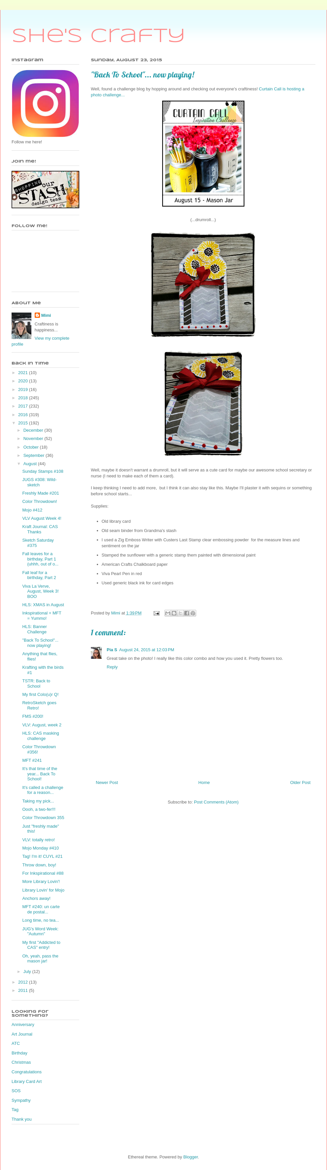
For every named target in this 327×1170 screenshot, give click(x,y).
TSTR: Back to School (36, 683)
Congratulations (27, 1071)
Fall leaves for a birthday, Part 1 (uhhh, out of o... (40, 558)
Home (204, 782)
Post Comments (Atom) (216, 802)
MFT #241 (32, 760)
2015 (23, 422)
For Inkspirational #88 (42, 873)
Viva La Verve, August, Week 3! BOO (40, 591)
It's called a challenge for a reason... (42, 790)
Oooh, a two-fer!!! (38, 809)
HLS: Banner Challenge (34, 629)
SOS (16, 1090)
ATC (16, 1043)
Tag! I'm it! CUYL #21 (42, 856)
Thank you (22, 1119)
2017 (23, 406)
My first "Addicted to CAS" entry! (41, 945)
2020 (23, 380)
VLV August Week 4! (41, 518)
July (27, 971)
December (34, 430)
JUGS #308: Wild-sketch (39, 482)
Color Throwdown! (39, 501)
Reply (112, 666)
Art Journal (22, 1034)
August (30, 463)
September (34, 455)
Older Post (300, 782)
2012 (23, 982)
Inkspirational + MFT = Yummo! (41, 615)
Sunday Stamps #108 (42, 471)
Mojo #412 (32, 510)
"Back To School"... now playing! (40, 643)
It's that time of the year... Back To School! (39, 773)
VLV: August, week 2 (41, 724)
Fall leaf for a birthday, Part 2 (39, 575)
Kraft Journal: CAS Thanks (40, 529)
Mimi (46, 315)
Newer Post (107, 782)
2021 (23, 372)
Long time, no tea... (40, 920)
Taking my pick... (38, 801)
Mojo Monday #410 (40, 848)
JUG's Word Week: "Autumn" (40, 931)
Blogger (190, 1156)
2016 (23, 414)
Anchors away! (36, 898)
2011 (23, 990)
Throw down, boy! (39, 864)
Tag (15, 1109)
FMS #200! (32, 716)
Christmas (21, 1062)
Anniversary (23, 1024)
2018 (23, 397)
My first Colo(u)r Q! (40, 694)
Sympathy (21, 1100)
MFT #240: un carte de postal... (40, 909)
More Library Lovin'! (41, 881)
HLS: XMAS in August (43, 604)
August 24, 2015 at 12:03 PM (146, 649)
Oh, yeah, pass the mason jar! (40, 958)
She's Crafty (99, 36)
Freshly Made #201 (40, 493)
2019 (23, 389)
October (31, 447)
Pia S (112, 649)
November (34, 438)
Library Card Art (27, 1081)
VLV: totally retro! (38, 839)
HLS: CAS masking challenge (40, 736)
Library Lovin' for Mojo (43, 890)
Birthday (19, 1052)
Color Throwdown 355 (43, 817)
